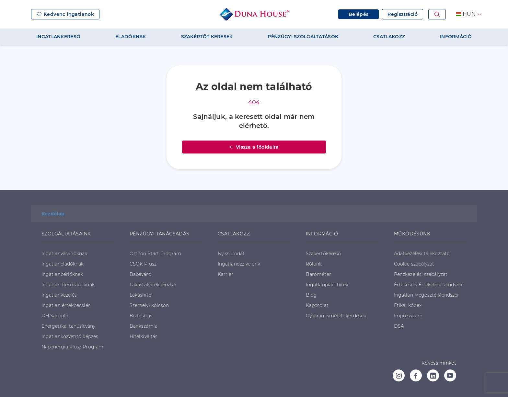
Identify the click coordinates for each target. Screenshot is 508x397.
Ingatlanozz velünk (239, 264)
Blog (311, 295)
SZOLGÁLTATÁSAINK (66, 234)
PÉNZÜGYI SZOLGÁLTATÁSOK (303, 37)
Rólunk (314, 264)
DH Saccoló (54, 316)
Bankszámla (143, 326)
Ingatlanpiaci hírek (327, 285)
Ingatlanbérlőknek (62, 274)
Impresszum (408, 316)
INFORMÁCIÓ (456, 37)
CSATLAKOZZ (389, 37)
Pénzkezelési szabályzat (420, 274)
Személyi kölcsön (149, 305)
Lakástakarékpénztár (153, 285)
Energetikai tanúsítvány (68, 326)
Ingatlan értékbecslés (65, 305)
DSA (399, 326)
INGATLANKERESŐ (58, 37)
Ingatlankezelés (59, 295)
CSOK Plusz (143, 264)
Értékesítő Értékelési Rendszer (428, 285)
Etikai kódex (407, 305)
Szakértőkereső (323, 253)
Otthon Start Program (155, 253)
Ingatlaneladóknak (62, 264)
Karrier (226, 274)
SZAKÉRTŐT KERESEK (207, 37)
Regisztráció (402, 14)
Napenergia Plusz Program (72, 347)
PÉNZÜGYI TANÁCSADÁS (160, 234)
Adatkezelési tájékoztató (422, 253)
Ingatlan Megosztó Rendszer (426, 295)
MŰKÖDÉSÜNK (412, 234)
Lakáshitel (141, 295)
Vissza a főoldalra (254, 147)
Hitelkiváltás (143, 336)
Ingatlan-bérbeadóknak (68, 285)
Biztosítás (141, 316)
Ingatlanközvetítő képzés (69, 336)
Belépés (359, 14)
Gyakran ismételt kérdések (336, 316)
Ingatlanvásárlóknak (64, 253)
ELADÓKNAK (130, 37)
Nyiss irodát (231, 253)
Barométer (318, 274)
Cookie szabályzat (414, 264)
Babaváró (140, 274)
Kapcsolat (317, 305)
